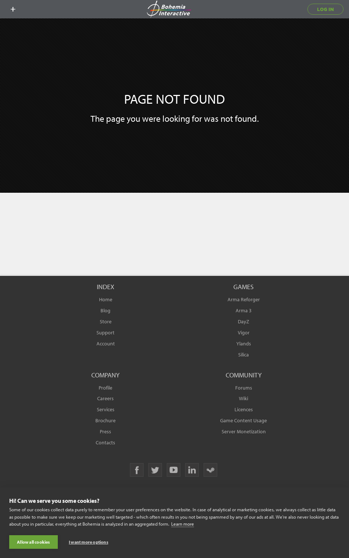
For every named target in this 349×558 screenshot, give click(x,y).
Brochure (105, 420)
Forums (243, 387)
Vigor (244, 332)
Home (105, 299)
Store (106, 321)
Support (105, 332)
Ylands (243, 343)
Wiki (243, 398)
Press (105, 431)
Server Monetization (244, 431)
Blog (105, 310)
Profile (105, 387)
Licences (244, 409)
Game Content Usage (243, 420)
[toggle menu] (13, 9)
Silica (243, 354)
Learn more (182, 524)
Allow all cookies (33, 542)
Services (105, 409)
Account (105, 343)
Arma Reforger (244, 299)
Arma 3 (243, 310)
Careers (105, 398)
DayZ (243, 321)
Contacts (105, 442)
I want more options (88, 542)
